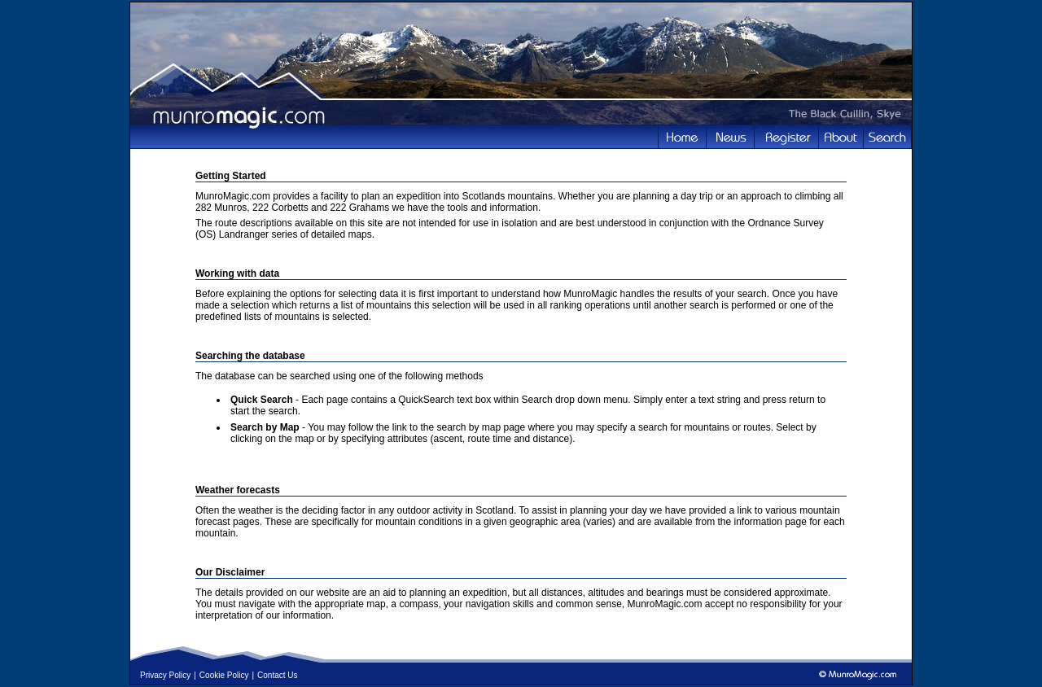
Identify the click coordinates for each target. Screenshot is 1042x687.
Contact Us (277, 675)
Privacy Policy (165, 675)
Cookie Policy (224, 675)
